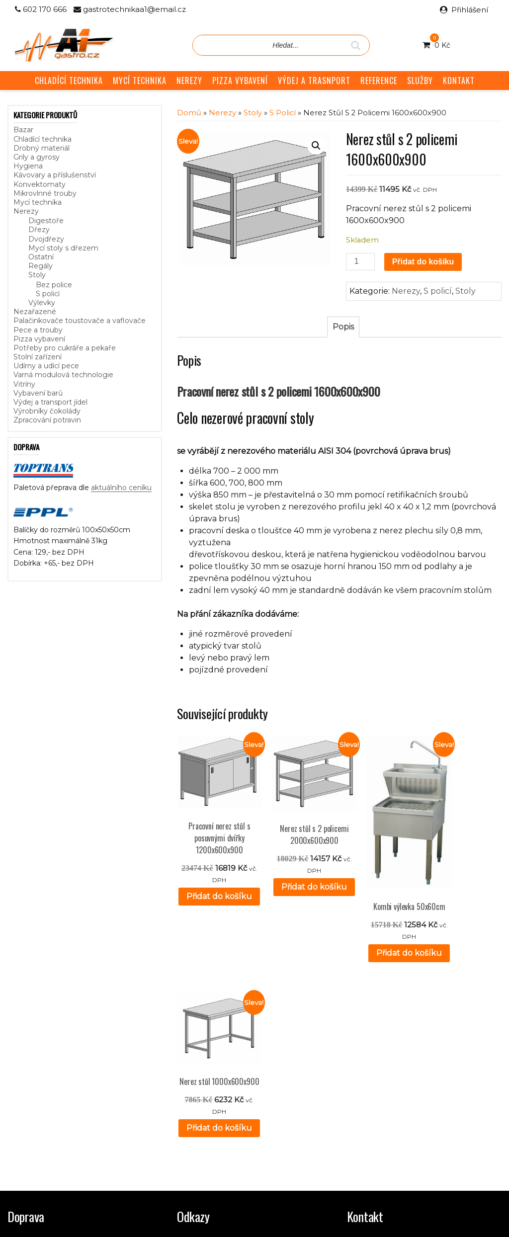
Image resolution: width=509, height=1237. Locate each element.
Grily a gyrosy (36, 157)
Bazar (23, 129)
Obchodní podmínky (212, 1088)
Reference (195, 1077)
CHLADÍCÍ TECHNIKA (69, 80)
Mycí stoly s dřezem (63, 248)
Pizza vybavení (39, 338)
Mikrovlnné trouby (45, 193)
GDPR (188, 1099)
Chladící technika (42, 139)
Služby (188, 1066)
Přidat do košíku (423, 261)
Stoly (37, 274)
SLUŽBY (420, 80)
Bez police (54, 284)
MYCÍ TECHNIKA (140, 80)
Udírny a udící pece (46, 365)
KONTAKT (459, 80)
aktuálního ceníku (121, 487)
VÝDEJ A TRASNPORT (314, 80)
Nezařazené (34, 311)
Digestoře (46, 220)
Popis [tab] (343, 326)
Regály (40, 265)
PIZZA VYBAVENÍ (240, 80)
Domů (189, 112)
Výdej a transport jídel (50, 402)
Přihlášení (469, 9)
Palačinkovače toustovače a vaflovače (79, 320)
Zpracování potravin (47, 419)
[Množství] (360, 261)
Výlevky (41, 302)
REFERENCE (378, 80)
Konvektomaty (39, 184)
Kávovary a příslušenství (54, 174)
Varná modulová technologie (63, 374)
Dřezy (39, 229)
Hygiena (28, 166)
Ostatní (41, 256)
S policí (48, 293)
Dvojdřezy (46, 239)
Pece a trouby (38, 330)
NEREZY (189, 80)
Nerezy (26, 211)
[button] (316, 146)
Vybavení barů (38, 393)
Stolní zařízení (37, 356)
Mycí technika (37, 202)
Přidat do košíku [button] (213, 889)
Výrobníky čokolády (47, 411)
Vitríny (24, 384)
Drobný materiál (41, 148)
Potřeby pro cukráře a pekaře (64, 347)
